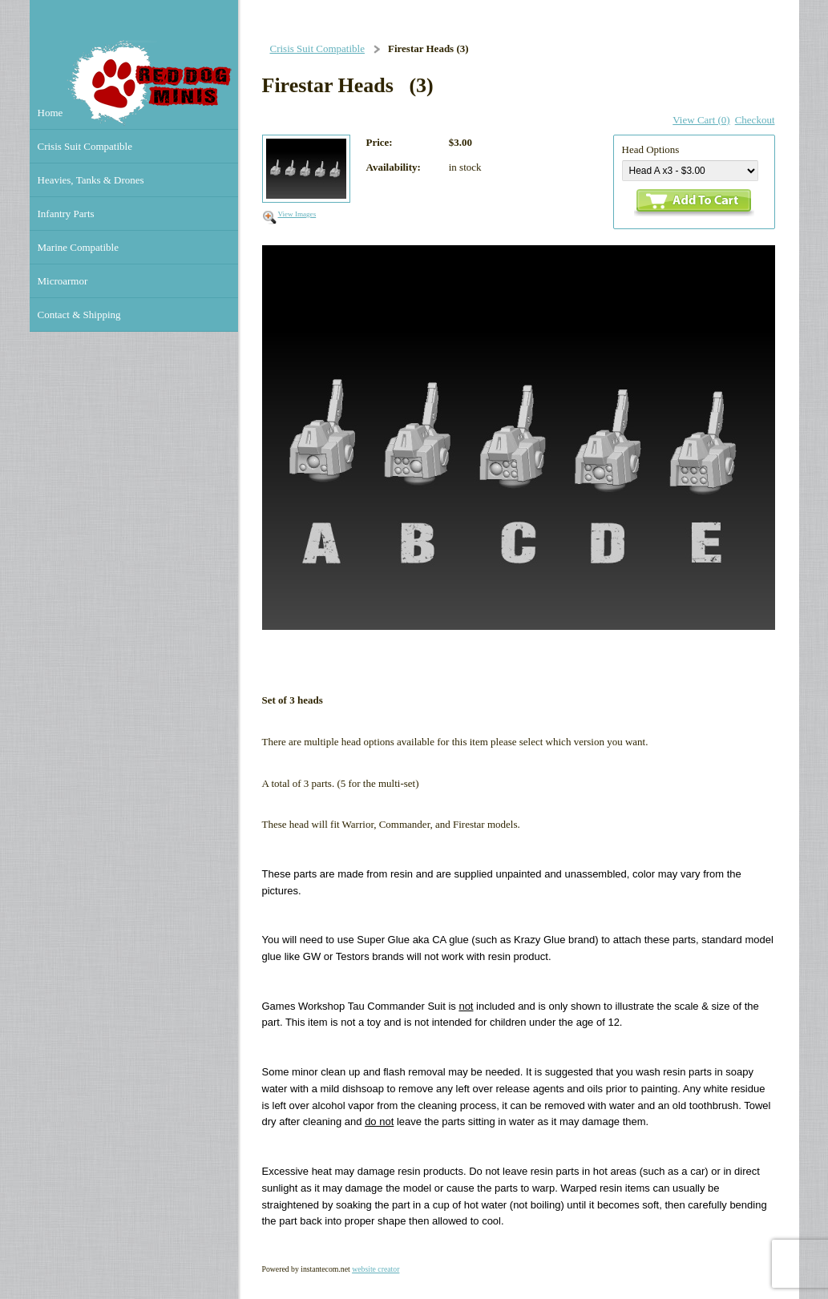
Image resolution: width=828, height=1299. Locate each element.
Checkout (755, 120)
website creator (375, 1269)
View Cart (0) (700, 120)
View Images (297, 214)
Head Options (651, 149)
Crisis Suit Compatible (317, 48)
